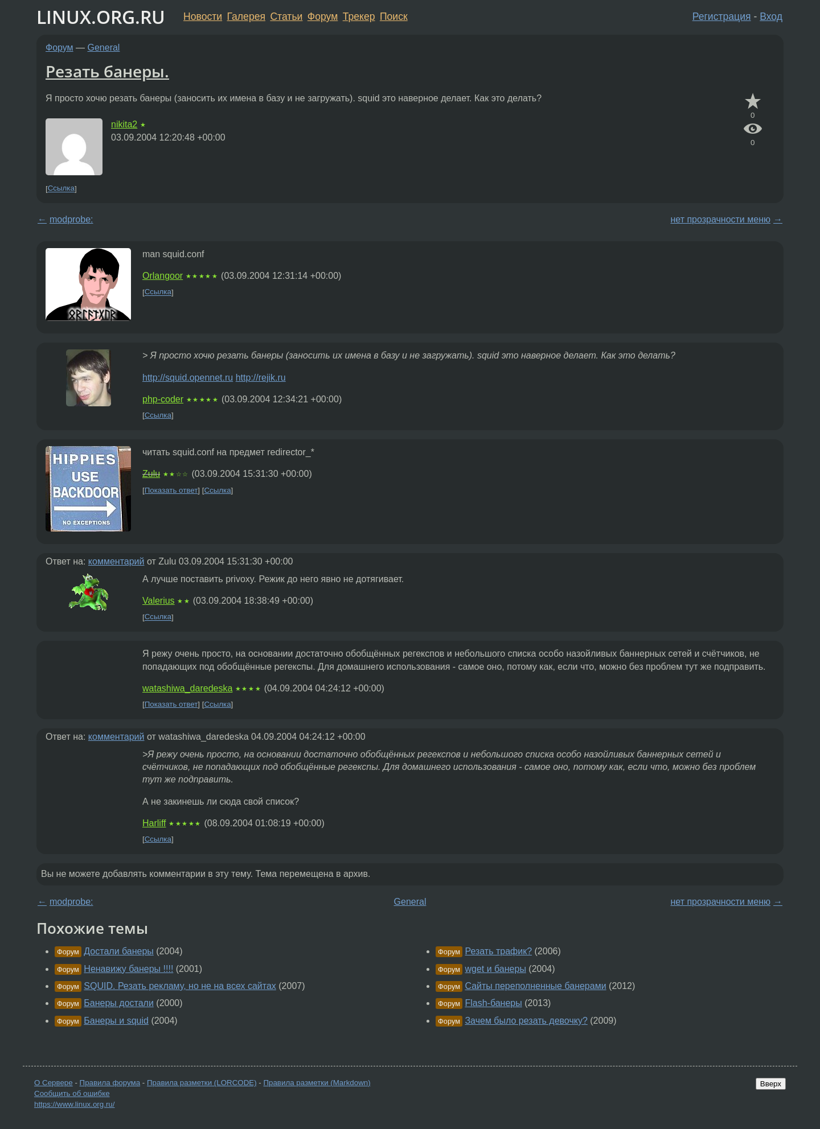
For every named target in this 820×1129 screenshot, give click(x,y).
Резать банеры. (107, 71)
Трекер (359, 16)
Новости (202, 16)
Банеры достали (119, 1003)
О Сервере (53, 1082)
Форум (323, 16)
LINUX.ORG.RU (100, 17)
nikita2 (124, 124)
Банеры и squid (116, 1020)
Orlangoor (162, 276)
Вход (771, 16)
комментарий (116, 561)
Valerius (158, 600)
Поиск (394, 16)
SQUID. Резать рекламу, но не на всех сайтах (180, 986)
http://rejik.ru (261, 377)
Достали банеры (119, 951)
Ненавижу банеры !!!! (128, 969)
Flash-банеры (493, 1003)
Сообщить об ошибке (72, 1093)
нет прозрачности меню (720, 219)
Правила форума (110, 1082)
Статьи (286, 16)
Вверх (770, 1083)
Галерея (246, 16)
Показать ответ (171, 490)
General (104, 47)
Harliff (154, 823)
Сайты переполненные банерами (535, 986)
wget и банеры (495, 969)
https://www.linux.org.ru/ (74, 1104)
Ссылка (61, 188)
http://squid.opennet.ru (187, 377)
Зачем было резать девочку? (526, 1020)
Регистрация (721, 16)
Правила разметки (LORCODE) (202, 1082)
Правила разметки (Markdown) (316, 1082)
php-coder (162, 399)
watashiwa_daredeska (187, 688)
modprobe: (71, 219)
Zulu (151, 474)
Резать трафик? (498, 951)
